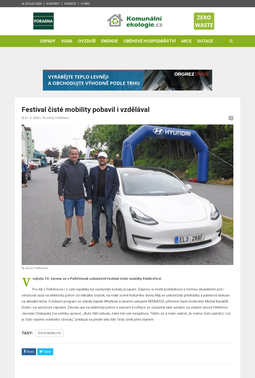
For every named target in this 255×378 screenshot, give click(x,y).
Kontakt (53, 3)
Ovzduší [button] (87, 41)
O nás (85, 3)
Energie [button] (109, 41)
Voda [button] (66, 41)
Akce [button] (186, 41)
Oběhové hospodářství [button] (150, 41)
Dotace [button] (205, 41)
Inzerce (70, 3)
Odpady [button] (48, 41)
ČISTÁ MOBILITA (49, 333)
